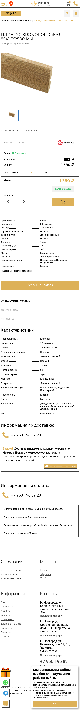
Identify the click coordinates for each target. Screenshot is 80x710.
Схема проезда (54, 512)
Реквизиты (66, 528)
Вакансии (6, 635)
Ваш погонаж (11, 175)
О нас (4, 605)
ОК (54, 703)
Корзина (44, 573)
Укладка (5, 618)
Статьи (5, 640)
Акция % (11, 13)
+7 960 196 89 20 (21, 438)
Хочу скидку (63, 192)
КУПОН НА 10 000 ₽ (40, 289)
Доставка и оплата (11, 627)
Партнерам (7, 610)
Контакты (6, 631)
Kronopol (26, 47)
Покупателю (7, 623)
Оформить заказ (45, 579)
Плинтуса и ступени (11, 47)
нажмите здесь (41, 697)
